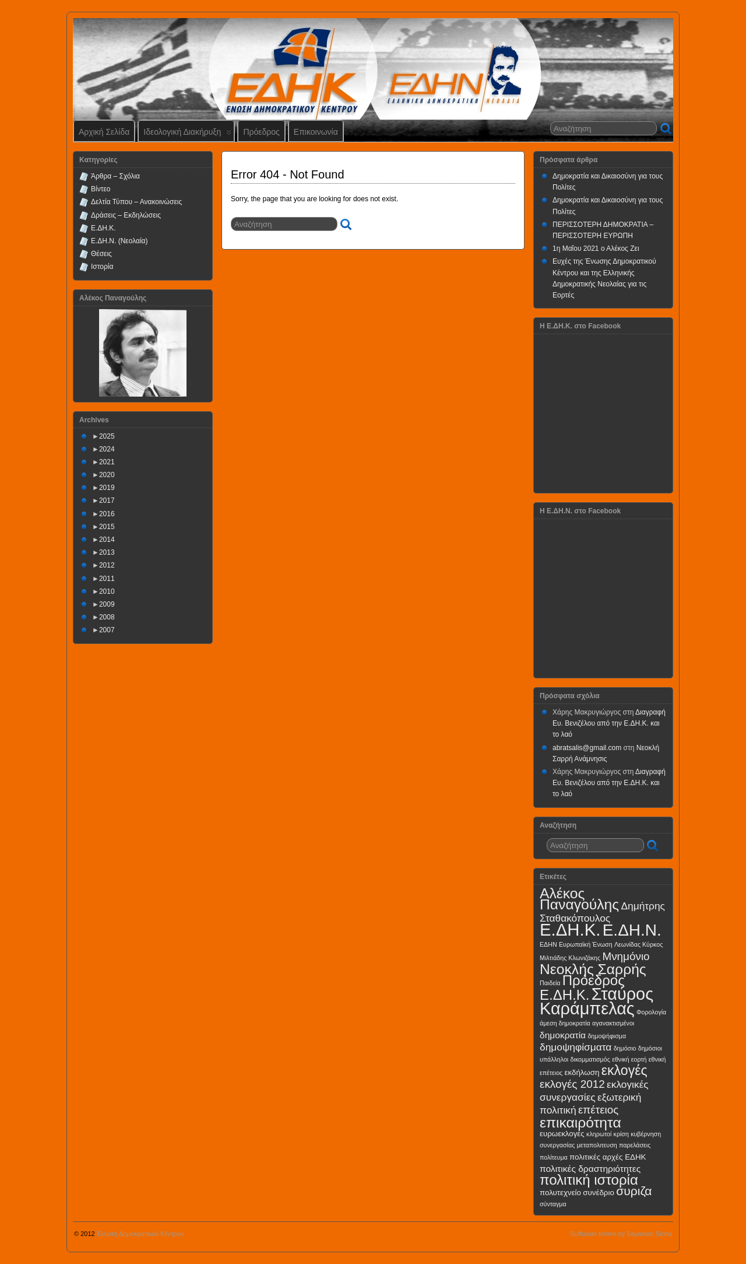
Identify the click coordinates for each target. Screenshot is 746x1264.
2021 (107, 462)
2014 (107, 539)
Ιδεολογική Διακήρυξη (187, 134)
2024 (107, 449)
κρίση (621, 1133)
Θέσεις (101, 254)
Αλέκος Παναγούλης (579, 898)
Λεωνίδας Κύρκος (638, 944)
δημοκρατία (563, 1035)
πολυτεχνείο (560, 1192)
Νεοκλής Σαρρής (593, 969)
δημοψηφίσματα (575, 1047)
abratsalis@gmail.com (587, 748)
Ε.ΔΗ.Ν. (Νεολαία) (119, 241)
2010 (107, 591)
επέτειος (598, 1110)
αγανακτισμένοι (613, 1023)
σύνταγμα (553, 1203)
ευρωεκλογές (562, 1133)
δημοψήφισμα (606, 1035)
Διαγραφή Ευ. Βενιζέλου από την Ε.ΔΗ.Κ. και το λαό (609, 723)
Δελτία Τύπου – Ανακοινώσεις (136, 202)
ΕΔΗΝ (548, 944)
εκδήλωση (582, 1072)
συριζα (634, 1191)
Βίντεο (100, 189)
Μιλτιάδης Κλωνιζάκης (570, 957)
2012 (107, 565)
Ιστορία (102, 266)
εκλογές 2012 (572, 1084)
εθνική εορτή (629, 1059)
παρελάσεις (634, 1145)
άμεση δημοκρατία (565, 1023)
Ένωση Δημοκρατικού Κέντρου (140, 1233)
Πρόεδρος (261, 131)
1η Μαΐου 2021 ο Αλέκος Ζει (596, 248)
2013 (107, 552)
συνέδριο (598, 1192)
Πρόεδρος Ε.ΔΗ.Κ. (582, 987)
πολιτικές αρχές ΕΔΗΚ (607, 1157)
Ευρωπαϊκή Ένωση (586, 944)
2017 (107, 500)
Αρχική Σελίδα (104, 131)
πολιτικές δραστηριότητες (590, 1169)
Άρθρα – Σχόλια (115, 176)
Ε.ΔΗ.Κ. (103, 228)
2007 (107, 630)
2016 (107, 514)
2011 (107, 579)
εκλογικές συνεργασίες (594, 1090)
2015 (107, 527)
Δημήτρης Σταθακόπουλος (602, 912)
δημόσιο (625, 1048)
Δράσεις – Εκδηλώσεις (126, 215)
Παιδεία (550, 982)
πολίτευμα (554, 1157)
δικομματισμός (590, 1059)
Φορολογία (651, 1012)
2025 (107, 436)
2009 (107, 604)
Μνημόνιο (625, 956)
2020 (107, 475)
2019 (107, 488)
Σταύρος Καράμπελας (596, 1001)
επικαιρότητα (580, 1122)
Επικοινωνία (316, 131)
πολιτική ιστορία (589, 1180)
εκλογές (624, 1070)
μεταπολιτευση (597, 1145)
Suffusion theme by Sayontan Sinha (621, 1233)
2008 (107, 617)
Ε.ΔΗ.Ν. (632, 930)
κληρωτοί (598, 1133)
